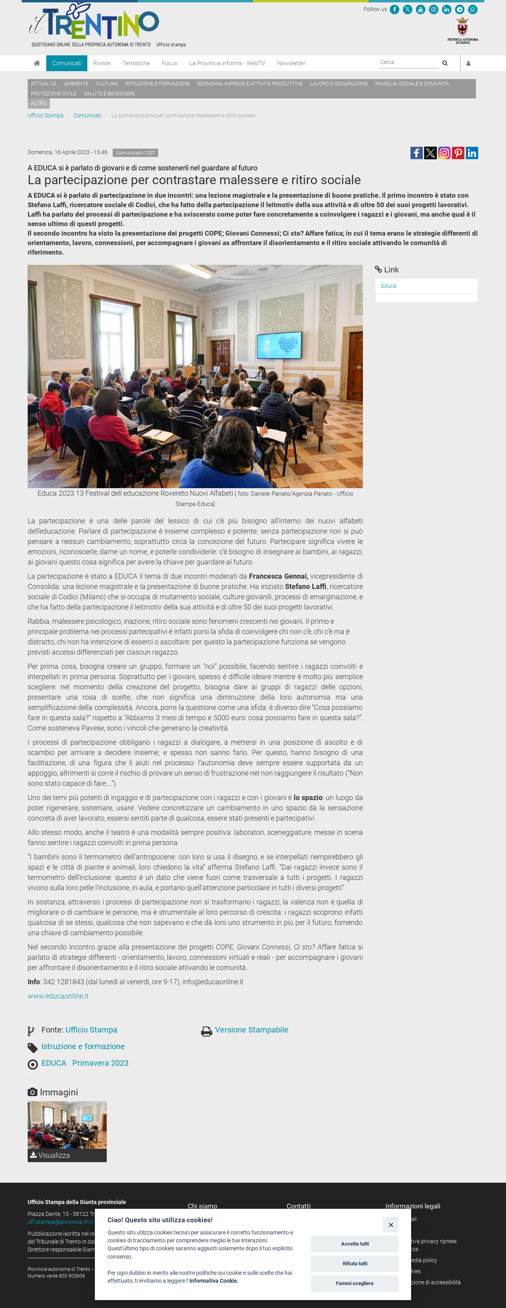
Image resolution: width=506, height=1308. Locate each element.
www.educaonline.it (58, 996)
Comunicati (66, 63)
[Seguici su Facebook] (394, 9)
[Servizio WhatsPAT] (472, 9)
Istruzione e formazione (157, 84)
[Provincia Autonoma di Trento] (462, 30)
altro (39, 103)
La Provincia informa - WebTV (227, 63)
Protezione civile (53, 93)
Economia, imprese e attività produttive (249, 84)
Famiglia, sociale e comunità (412, 84)
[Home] (37, 63)
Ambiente (76, 84)
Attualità (44, 84)
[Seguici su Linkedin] (446, 9)
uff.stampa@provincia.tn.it (60, 1222)
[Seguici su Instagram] (433, 9)
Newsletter (291, 63)
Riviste (102, 63)
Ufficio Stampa (46, 115)
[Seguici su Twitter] (407, 9)
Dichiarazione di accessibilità (426, 1282)
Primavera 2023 (100, 1063)
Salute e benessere (109, 93)
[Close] (390, 1224)
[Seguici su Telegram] (459, 9)
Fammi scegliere (355, 1283)
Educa (388, 286)
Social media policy (414, 1260)
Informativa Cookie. (214, 1281)
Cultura (106, 84)
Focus (169, 63)
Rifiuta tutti (355, 1263)
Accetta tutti (355, 1244)
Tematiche (136, 63)
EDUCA (54, 1063)
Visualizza (50, 1155)
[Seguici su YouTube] (420, 9)
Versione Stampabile (252, 1029)
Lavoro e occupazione (339, 84)
